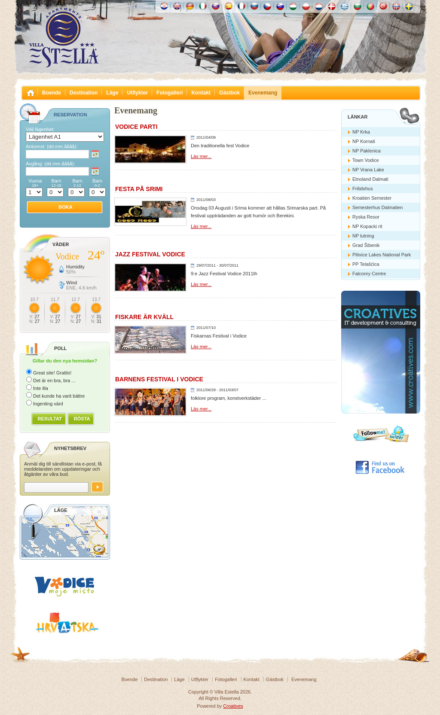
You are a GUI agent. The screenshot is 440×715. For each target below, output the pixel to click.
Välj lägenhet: (40, 129)
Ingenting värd (48, 403)
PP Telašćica (365, 264)
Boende (51, 93)
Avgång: (50, 163)
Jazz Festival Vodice (150, 254)
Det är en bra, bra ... (54, 380)
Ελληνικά (344, 6)
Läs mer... (201, 156)
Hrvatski (164, 6)
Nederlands (319, 6)
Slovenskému (215, 6)
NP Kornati (363, 141)
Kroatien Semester (371, 198)
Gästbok (229, 93)
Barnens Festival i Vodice (159, 379)
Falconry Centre (369, 273)
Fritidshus (362, 188)
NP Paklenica (366, 150)
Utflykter (137, 93)
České (267, 6)
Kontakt (201, 93)
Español (228, 6)
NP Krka (361, 131)
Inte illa (40, 388)
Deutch (190, 6)
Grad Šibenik (366, 245)
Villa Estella (64, 38)
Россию (254, 6)
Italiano (203, 6)
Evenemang (262, 93)
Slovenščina (280, 6)
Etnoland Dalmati (370, 179)
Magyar (293, 6)
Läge (112, 93)
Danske (331, 6)
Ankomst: (51, 146)
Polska (306, 6)
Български (357, 6)
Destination (84, 93)
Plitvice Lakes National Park (381, 254)
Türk (383, 6)
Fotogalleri (169, 93)
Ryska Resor (365, 216)
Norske (396, 6)
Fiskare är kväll (144, 316)
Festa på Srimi (138, 189)
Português (370, 6)
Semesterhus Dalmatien (377, 207)
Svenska (409, 6)
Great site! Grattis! (52, 372)
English (177, 6)
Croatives (233, 706)
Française (241, 6)
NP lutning (363, 235)
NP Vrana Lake (368, 169)
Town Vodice (365, 160)
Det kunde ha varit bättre (59, 396)
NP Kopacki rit (367, 226)
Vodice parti (136, 126)
